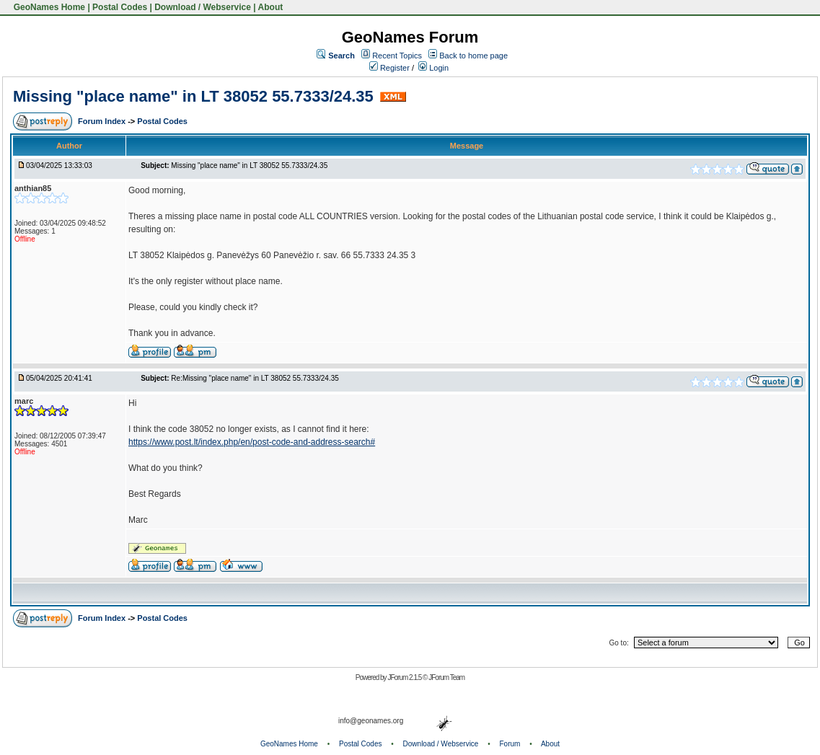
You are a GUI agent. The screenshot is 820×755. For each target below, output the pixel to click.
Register (389, 67)
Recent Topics (397, 55)
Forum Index (103, 121)
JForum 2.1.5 (405, 677)
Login (433, 67)
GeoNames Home (48, 7)
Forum (510, 744)
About (270, 7)
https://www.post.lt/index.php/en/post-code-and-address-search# (251, 442)
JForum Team (446, 677)
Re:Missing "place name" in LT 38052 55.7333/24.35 (254, 378)
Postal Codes (119, 7)
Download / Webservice (202, 7)
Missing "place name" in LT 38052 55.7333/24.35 (193, 96)
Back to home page (473, 55)
